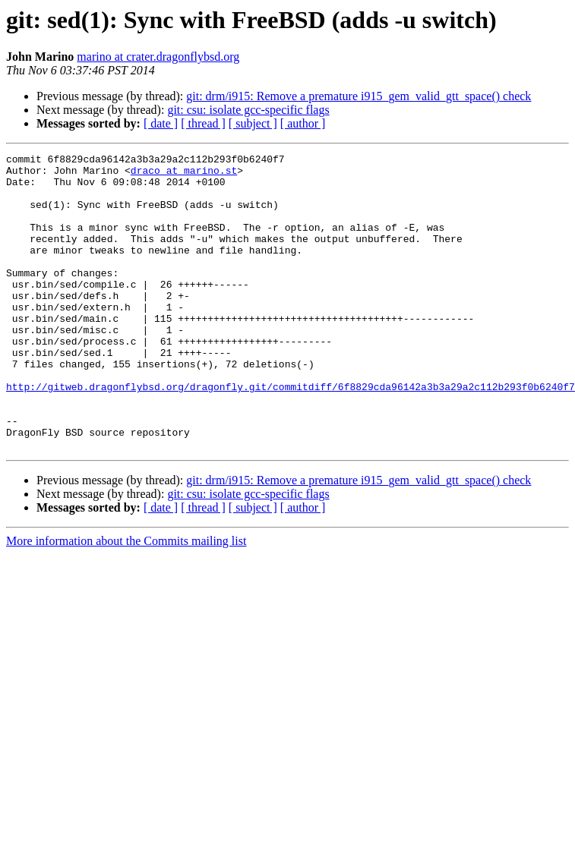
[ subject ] (253, 123)
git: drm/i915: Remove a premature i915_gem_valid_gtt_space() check (358, 96)
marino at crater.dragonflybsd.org (158, 56)
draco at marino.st (184, 174)
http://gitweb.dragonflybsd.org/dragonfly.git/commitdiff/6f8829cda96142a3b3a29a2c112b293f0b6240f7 (290, 434)
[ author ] (303, 123)
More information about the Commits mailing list (126, 600)
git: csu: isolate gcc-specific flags (248, 109)
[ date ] (161, 123)
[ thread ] (203, 123)
